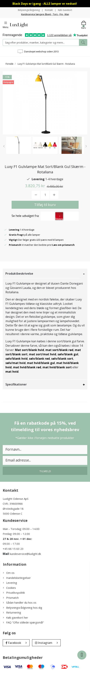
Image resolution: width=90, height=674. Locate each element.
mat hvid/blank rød (27, 367)
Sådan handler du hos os (19, 602)
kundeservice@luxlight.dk (25, 554)
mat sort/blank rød (59, 350)
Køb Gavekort (65, 10)
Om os (8, 573)
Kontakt (49, 10)
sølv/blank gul (68, 354)
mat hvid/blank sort (57, 367)
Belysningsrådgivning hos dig (22, 607)
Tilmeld (45, 471)
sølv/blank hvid (16, 359)
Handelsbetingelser (17, 578)
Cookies (9, 588)
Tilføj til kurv (45, 204)
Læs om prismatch (63, 244)
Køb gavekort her (15, 617)
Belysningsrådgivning (29, 10)
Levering (10, 582)
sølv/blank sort (62, 359)
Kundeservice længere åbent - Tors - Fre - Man (45, 14)
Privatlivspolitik (14, 592)
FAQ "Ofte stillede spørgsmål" (23, 622)
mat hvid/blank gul (41, 363)
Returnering (12, 612)
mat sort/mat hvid (42, 354)
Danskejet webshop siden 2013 (45, 51)
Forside (9, 63)
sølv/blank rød (39, 359)
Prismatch (11, 597)
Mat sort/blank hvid (29, 350)
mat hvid (11, 372)
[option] (18, 145)
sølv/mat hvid (15, 363)
